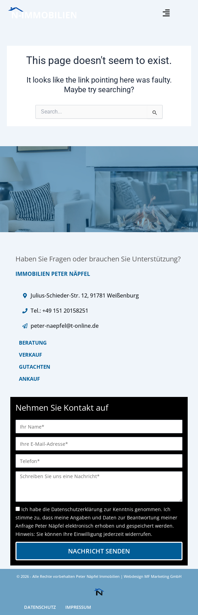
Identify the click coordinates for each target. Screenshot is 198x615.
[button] (166, 13)
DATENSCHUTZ (40, 607)
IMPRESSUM (78, 607)
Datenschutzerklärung (76, 509)
